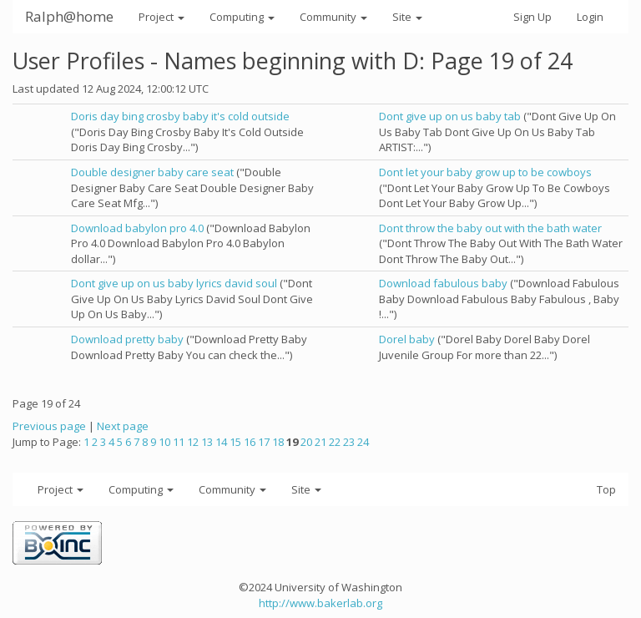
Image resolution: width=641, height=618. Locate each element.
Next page (123, 425)
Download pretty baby (127, 339)
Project (161, 16)
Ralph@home (69, 16)
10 (164, 441)
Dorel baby (407, 339)
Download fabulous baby (443, 283)
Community (333, 16)
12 (193, 441)
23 (349, 441)
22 (335, 441)
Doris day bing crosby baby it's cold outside (180, 116)
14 (221, 441)
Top (606, 489)
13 (207, 441)
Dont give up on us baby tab (450, 116)
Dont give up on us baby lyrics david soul (174, 283)
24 (363, 441)
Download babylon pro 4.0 (137, 228)
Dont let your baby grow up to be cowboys (485, 172)
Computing (242, 16)
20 (306, 441)
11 (178, 441)
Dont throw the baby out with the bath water (490, 228)
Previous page (49, 425)
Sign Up (532, 16)
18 (278, 441)
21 (320, 441)
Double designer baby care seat (152, 172)
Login (590, 16)
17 (264, 441)
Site (407, 16)
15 (235, 441)
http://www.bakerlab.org (320, 602)
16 (249, 441)
